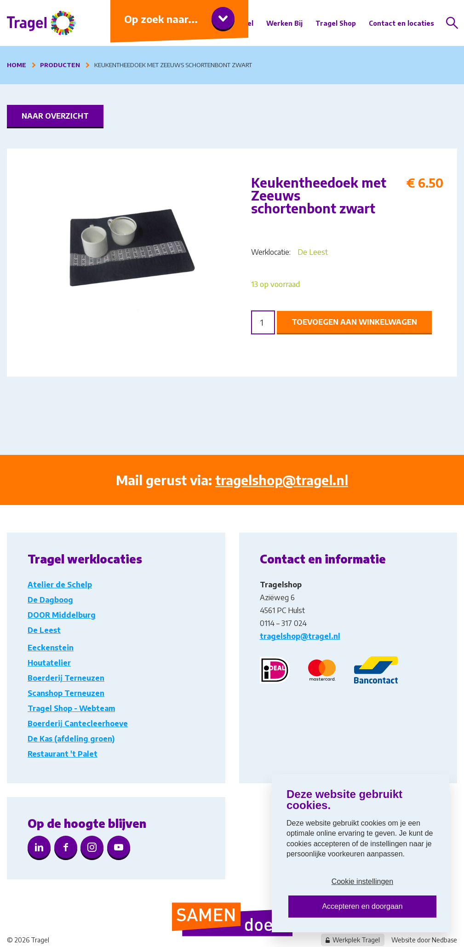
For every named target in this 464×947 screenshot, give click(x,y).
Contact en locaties (401, 23)
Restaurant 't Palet (62, 753)
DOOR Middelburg (62, 615)
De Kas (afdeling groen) (71, 738)
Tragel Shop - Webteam (71, 708)
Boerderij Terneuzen (66, 678)
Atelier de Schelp (60, 584)
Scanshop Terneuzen (66, 693)
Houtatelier (49, 662)
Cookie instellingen (362, 881)
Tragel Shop (335, 23)
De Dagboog (50, 599)
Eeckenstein (51, 647)
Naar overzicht (55, 116)
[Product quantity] (263, 322)
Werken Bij (284, 23)
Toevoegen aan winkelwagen (354, 322)
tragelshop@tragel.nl (281, 480)
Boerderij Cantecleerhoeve (78, 723)
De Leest (313, 252)
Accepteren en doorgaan (362, 906)
